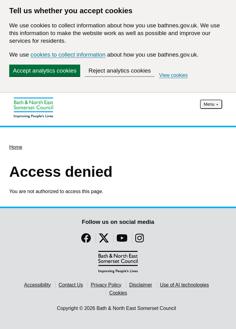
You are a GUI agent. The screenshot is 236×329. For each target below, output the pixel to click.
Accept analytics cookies (45, 70)
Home (15, 147)
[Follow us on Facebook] (86, 240)
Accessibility (37, 284)
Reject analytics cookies (119, 70)
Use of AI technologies (184, 284)
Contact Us (71, 284)
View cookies (173, 75)
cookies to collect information (67, 54)
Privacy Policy (106, 284)
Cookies (118, 292)
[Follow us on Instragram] (139, 240)
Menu (209, 104)
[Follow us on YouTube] (122, 240)
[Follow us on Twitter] (104, 240)
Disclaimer (140, 284)
